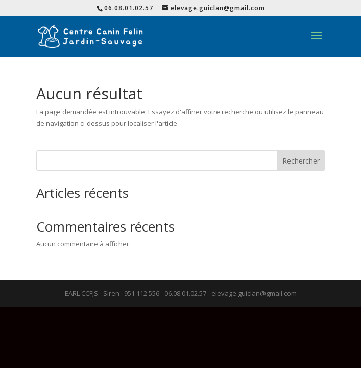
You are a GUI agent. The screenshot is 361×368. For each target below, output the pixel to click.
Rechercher (301, 161)
